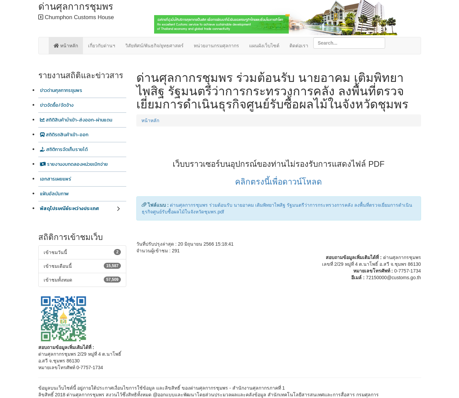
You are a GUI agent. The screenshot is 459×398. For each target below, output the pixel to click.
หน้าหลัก (66, 45)
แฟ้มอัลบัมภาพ (54, 193)
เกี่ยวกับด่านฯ (101, 45)
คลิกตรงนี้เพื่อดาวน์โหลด (278, 181)
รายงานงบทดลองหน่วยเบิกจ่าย (74, 164)
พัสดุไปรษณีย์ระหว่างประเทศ (69, 208)
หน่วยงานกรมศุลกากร (216, 45)
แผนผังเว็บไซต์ (264, 45)
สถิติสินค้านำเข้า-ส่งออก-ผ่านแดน (76, 119)
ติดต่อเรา (298, 45)
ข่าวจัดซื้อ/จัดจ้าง (57, 105)
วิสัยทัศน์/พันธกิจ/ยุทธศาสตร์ (154, 45)
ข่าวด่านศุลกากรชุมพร (61, 90)
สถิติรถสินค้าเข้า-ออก (64, 134)
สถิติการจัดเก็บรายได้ (64, 149)
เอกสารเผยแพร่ (55, 179)
